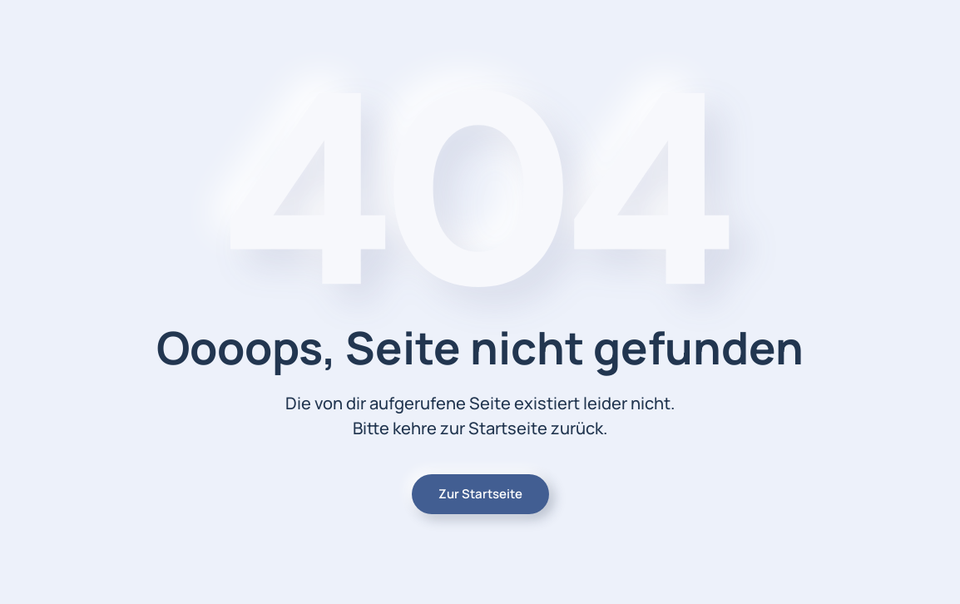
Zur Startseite (480, 494)
